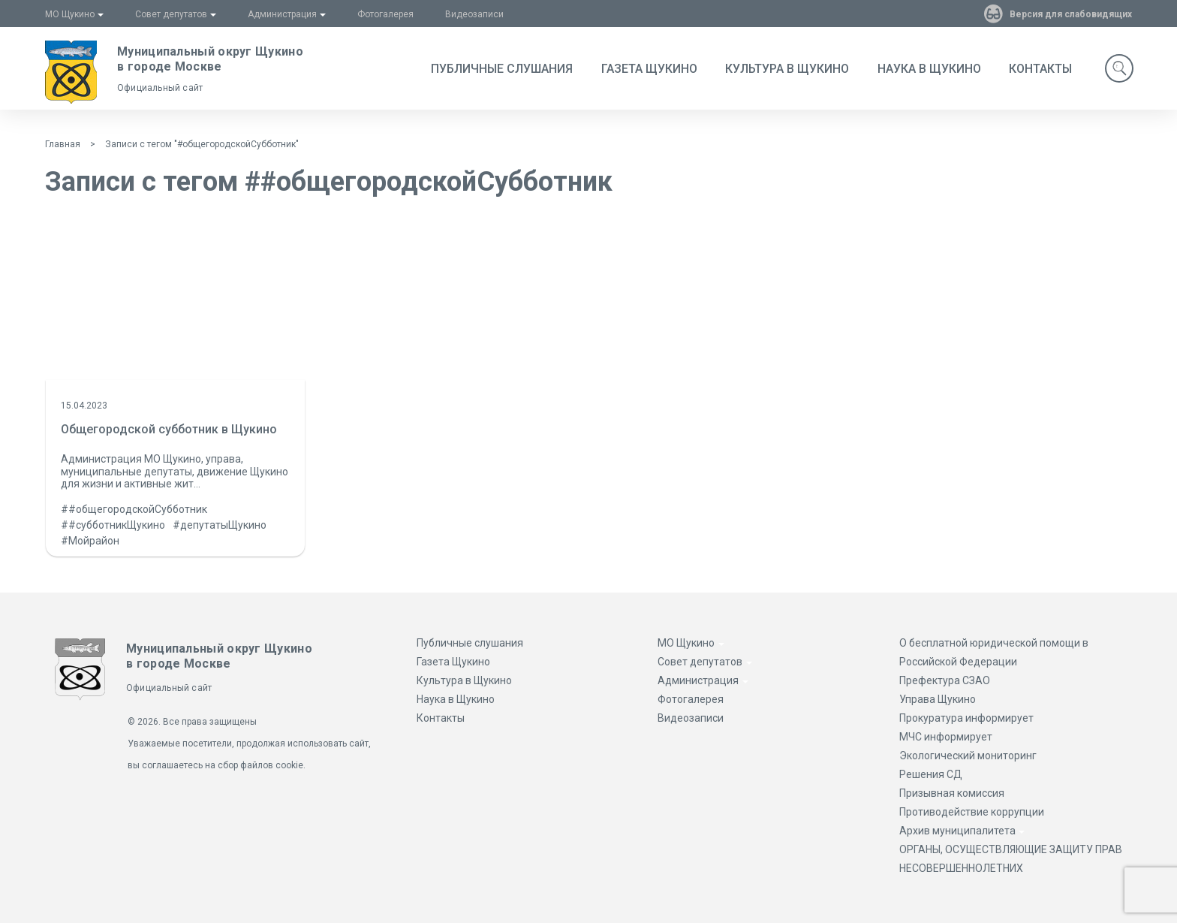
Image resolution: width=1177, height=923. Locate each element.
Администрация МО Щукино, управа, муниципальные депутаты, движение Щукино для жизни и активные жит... (174, 471)
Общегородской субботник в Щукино (169, 429)
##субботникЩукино (113, 525)
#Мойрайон (90, 541)
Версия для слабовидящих (1068, 14)
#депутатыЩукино (219, 525)
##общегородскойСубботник (134, 509)
